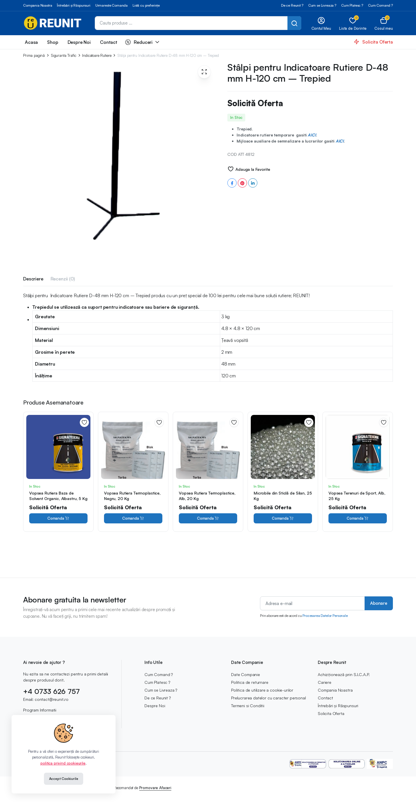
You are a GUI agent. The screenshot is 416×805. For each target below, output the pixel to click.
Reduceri (139, 42)
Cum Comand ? (380, 5)
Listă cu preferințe (146, 5)
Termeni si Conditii (247, 705)
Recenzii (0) (63, 279)
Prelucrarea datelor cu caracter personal (268, 697)
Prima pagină (34, 55)
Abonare (378, 603)
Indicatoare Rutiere (96, 55)
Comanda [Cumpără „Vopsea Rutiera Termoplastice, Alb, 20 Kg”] (208, 518)
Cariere (324, 682)
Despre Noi (79, 42)
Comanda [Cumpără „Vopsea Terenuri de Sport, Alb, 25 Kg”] (358, 518)
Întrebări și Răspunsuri (73, 5)
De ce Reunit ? (292, 5)
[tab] (33, 279)
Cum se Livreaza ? (322, 5)
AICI (312, 134)
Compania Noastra (37, 5)
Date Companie (245, 674)
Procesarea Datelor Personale (325, 615)
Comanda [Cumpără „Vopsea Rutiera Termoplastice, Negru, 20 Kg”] (133, 518)
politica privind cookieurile (63, 763)
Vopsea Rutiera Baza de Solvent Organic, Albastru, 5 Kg (58, 496)
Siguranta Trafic (63, 55)
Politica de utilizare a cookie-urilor (262, 690)
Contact (108, 42)
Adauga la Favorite (252, 169)
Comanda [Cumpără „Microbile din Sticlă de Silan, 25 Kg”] (283, 518)
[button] (383, 23)
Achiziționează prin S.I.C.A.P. (344, 674)
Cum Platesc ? (352, 5)
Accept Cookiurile (63, 778)
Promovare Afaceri (155, 787)
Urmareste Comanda (111, 5)
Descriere (33, 279)
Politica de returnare (249, 682)
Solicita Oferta (331, 713)
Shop (52, 42)
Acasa (31, 42)
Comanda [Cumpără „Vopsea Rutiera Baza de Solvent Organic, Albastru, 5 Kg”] (58, 518)
